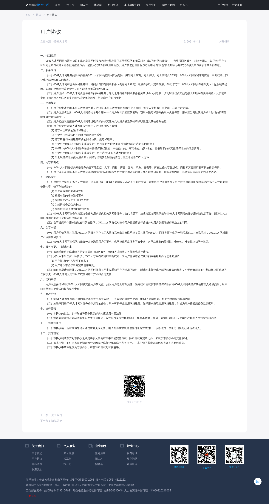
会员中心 (151, 4)
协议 (38, 14)
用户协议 (37, 458)
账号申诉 (132, 464)
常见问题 (132, 458)
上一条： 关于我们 (51, 415)
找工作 (70, 4)
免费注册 (237, 4)
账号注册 (69, 453)
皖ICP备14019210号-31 (58, 490)
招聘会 (99, 464)
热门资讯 (113, 4)
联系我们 (37, 469)
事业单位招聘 (132, 4)
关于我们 (37, 453)
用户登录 (223, 4)
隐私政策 (37, 464)
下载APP (207, 468)
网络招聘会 (168, 4)
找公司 (98, 4)
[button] (184, 5)
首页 (57, 4)
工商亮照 (31, 495)
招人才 (84, 4)
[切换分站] (43, 4)
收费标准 (132, 453)
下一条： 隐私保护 (51, 420)
